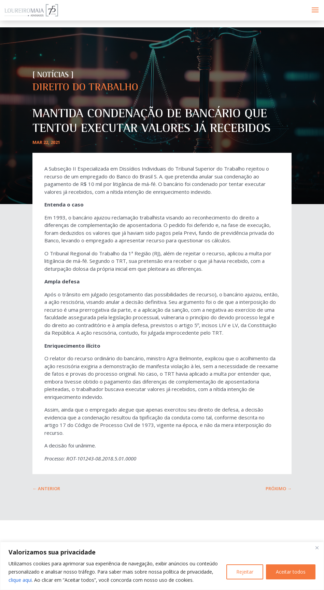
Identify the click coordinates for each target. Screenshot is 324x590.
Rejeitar (244, 571)
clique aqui (20, 580)
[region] (162, 566)
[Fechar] (317, 548)
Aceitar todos (291, 571)
